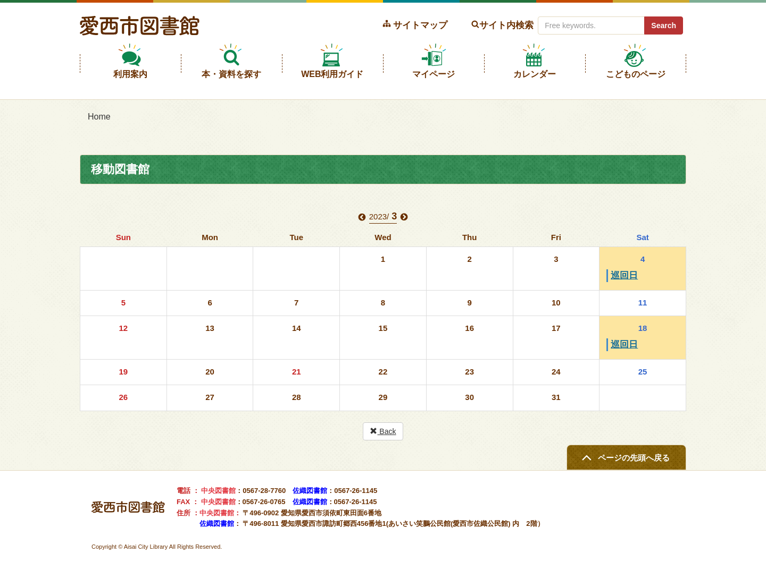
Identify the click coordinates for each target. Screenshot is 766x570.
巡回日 (624, 275)
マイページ (433, 74)
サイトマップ (420, 25)
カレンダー (534, 74)
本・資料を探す (231, 74)
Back (383, 431)
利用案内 (130, 74)
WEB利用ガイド (332, 74)
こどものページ (635, 74)
